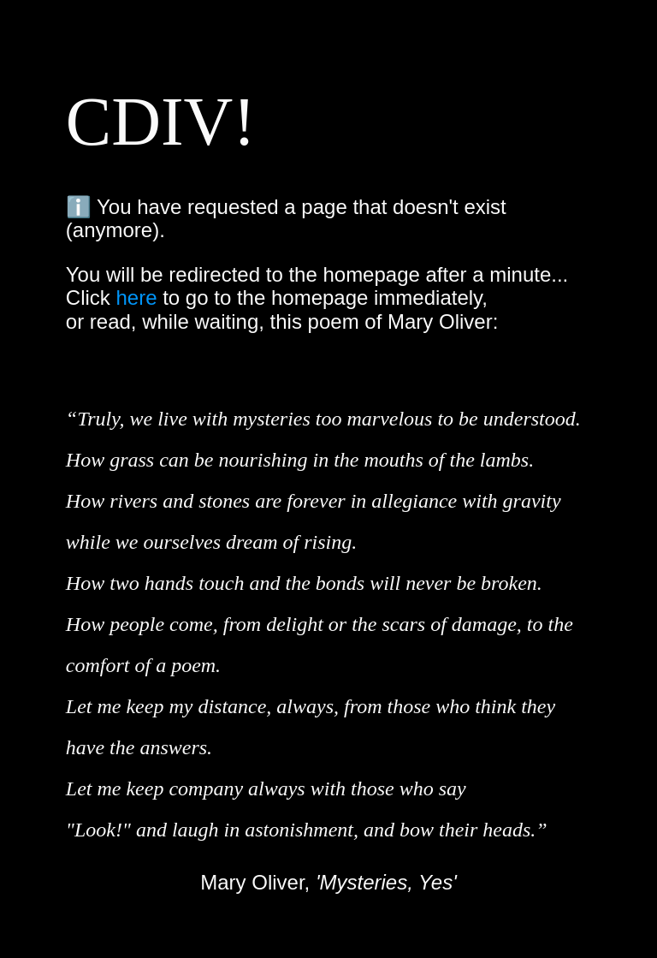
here (136, 297)
